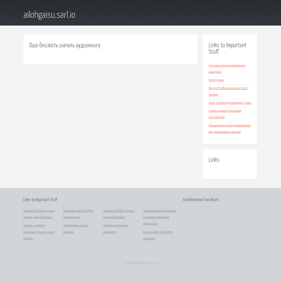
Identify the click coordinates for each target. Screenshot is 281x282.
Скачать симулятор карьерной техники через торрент (39, 232)
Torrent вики (216, 80)
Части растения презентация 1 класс (230, 103)
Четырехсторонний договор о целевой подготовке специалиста (160, 217)
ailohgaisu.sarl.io (49, 15)
